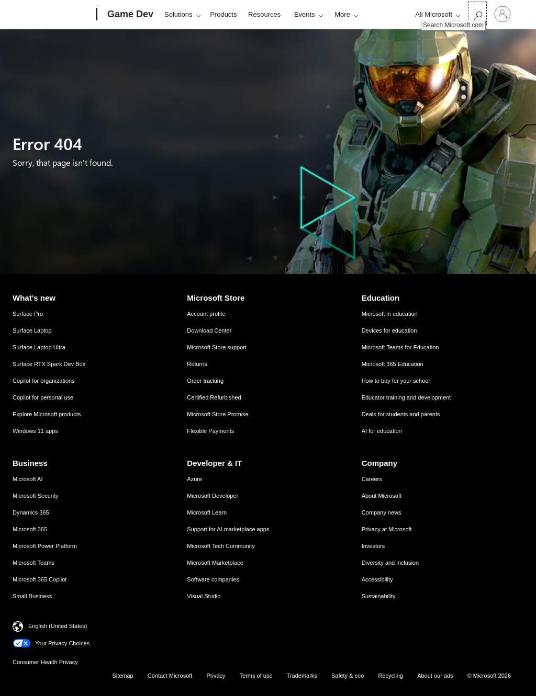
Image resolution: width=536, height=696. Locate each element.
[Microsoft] (57, 15)
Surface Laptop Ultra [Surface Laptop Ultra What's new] (39, 347)
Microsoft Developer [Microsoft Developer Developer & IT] (212, 496)
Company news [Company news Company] (381, 512)
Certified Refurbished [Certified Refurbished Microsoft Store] (214, 397)
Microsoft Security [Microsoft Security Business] (35, 496)
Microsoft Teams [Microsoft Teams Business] (33, 563)
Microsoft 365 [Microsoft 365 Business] (30, 529)
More (342, 14)
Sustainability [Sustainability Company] (379, 596)
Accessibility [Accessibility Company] (377, 579)
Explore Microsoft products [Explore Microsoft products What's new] (47, 414)
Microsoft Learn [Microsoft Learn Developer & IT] (207, 512)
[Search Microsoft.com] (477, 13)
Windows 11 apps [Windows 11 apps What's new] (35, 431)
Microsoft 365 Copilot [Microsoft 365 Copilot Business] (39, 579)
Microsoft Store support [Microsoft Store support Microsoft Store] (217, 347)
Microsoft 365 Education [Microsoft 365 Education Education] (392, 364)
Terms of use (256, 675)
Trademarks (302, 675)
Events (304, 14)
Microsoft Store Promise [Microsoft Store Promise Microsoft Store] (217, 414)
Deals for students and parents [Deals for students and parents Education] (401, 414)
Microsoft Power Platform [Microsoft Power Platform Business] (45, 546)
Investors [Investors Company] (373, 546)
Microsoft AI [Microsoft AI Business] (27, 479)
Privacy (215, 675)
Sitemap (122, 675)
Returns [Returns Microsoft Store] (197, 364)
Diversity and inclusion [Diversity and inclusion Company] (390, 563)
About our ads (435, 675)
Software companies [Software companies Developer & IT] (213, 579)
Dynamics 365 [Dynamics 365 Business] (31, 512)
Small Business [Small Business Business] (32, 596)
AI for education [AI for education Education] (382, 431)
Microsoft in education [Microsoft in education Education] (390, 314)
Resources (264, 14)
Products (223, 14)
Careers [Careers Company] (372, 479)
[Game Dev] (129, 15)
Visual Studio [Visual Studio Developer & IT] (203, 596)
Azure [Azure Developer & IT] (194, 479)
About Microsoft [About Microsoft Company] (381, 496)
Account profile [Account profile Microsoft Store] (206, 314)
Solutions (178, 14)
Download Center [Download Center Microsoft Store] (209, 330)
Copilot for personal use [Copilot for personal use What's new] (43, 397)
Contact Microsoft (170, 675)
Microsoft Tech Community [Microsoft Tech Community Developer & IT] (220, 546)
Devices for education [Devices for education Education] (389, 330)
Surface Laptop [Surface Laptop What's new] (32, 330)
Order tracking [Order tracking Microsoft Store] (205, 381)
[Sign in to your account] (502, 14)
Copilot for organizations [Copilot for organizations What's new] (44, 381)
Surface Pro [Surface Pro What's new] (28, 314)
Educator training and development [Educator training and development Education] (406, 397)
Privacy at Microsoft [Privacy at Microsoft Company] (387, 529)
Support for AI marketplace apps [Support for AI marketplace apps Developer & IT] (228, 529)
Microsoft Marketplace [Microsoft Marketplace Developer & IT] (215, 563)
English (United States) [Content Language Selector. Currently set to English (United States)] (57, 626)
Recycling (390, 675)
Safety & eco (347, 675)
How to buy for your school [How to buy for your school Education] (396, 381)
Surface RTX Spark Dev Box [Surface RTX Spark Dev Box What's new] (49, 364)
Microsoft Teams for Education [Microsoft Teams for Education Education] (400, 347)
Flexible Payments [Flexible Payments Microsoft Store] (210, 431)
